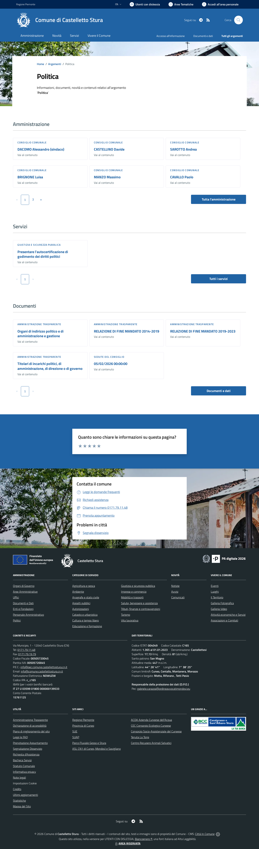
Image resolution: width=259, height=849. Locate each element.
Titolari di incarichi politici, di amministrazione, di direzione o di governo (50, 366)
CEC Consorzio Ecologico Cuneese (151, 725)
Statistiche (19, 800)
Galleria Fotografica (222, 603)
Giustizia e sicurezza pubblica (39, 245)
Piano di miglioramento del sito (31, 731)
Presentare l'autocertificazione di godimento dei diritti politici (42, 254)
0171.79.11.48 (26, 650)
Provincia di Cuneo (83, 725)
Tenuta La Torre (140, 737)
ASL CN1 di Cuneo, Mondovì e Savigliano (96, 749)
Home (40, 64)
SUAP (75, 737)
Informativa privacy (24, 772)
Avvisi (174, 591)
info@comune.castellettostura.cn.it (42, 671)
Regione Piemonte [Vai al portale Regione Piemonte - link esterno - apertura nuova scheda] (25, 4)
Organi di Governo (23, 586)
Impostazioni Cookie (25, 783)
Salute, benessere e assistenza (139, 603)
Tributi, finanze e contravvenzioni (140, 609)
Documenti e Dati (23, 603)
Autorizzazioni (80, 609)
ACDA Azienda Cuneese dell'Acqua (151, 720)
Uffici (16, 597)
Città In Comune (205, 834)
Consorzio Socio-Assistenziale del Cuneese (156, 731)
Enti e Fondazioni (23, 609)
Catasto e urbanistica (84, 614)
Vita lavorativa (129, 620)
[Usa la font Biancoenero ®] (144, 4)
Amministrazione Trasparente (30, 720)
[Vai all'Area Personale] (220, 4)
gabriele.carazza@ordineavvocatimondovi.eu (163, 689)
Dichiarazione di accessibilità (29, 725)
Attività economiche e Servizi (228, 614)
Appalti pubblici (81, 603)
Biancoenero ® (143, 839)
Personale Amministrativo (28, 614)
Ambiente (78, 591)
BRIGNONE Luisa (30, 177)
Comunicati (178, 597)
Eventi (215, 586)
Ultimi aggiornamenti (25, 795)
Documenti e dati (219, 390)
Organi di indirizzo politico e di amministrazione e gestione (40, 333)
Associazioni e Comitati (224, 620)
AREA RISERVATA (127, 843)
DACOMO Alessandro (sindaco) (40, 149)
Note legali (19, 777)
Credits (17, 789)
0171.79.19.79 (27, 654)
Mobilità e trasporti (132, 597)
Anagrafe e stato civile (85, 597)
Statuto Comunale (24, 766)
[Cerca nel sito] (238, 20)
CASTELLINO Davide (109, 149)
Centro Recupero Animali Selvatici (151, 743)
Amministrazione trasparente (39, 324)
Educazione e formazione (87, 626)
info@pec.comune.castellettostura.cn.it (44, 667)
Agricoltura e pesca (83, 586)
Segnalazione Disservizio (27, 749)
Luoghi (215, 591)
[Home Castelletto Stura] (59, 20)
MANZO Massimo (107, 177)
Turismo (125, 614)
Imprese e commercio (133, 591)
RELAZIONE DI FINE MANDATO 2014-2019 (126, 331)
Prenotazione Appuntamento (30, 743)
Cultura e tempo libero (85, 620)
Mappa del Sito (22, 806)
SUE (74, 731)
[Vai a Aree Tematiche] (181, 4)
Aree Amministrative (25, 591)
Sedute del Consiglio (109, 357)
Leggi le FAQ (20, 737)
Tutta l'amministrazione (218, 199)
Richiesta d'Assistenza (26, 754)
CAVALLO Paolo (181, 177)
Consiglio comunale (32, 142)
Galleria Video (219, 609)
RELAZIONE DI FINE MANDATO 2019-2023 (202, 331)
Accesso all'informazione (170, 36)
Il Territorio (217, 597)
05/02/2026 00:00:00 (110, 363)
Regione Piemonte (83, 720)
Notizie (175, 586)
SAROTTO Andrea (183, 149)
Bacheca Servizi (22, 760)
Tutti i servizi (218, 278)
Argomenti (54, 64)
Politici (17, 620)
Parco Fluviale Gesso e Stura (89, 743)
